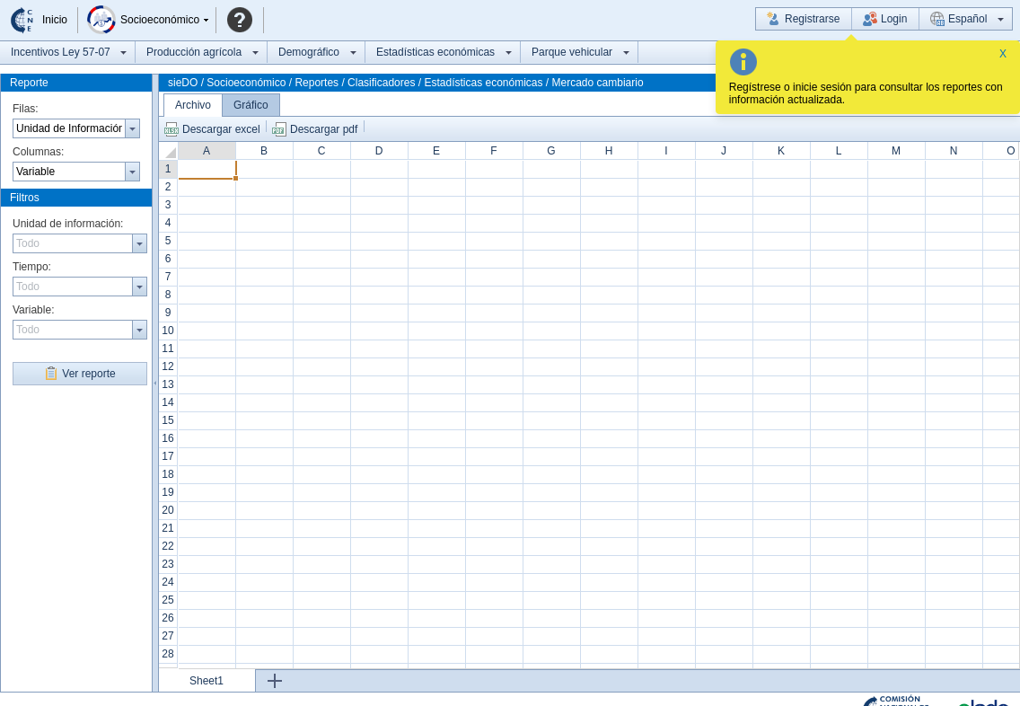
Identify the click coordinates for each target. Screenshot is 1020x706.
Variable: (33, 310)
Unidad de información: (68, 223)
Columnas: (38, 152)
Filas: (26, 108)
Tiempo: (32, 266)
